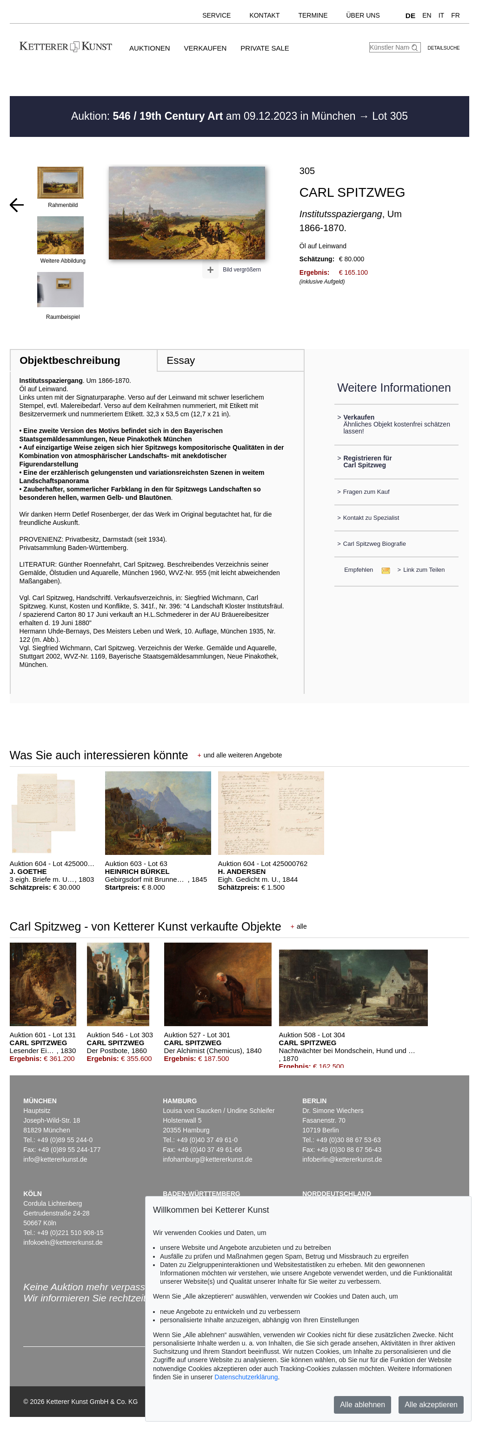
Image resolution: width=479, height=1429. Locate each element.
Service (216, 15)
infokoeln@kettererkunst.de (63, 1242)
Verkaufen (205, 48)
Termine (312, 15)
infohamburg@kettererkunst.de (207, 1159)
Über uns (362, 15)
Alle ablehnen (362, 1405)
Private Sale (264, 48)
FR (455, 15)
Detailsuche (444, 48)
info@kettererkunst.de (55, 1159)
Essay (180, 360)
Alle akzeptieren (431, 1405)
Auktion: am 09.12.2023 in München (215, 116)
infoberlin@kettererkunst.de (342, 1159)
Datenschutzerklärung (246, 1377)
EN (426, 15)
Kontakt (264, 15)
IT (441, 15)
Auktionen (149, 48)
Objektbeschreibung (70, 360)
